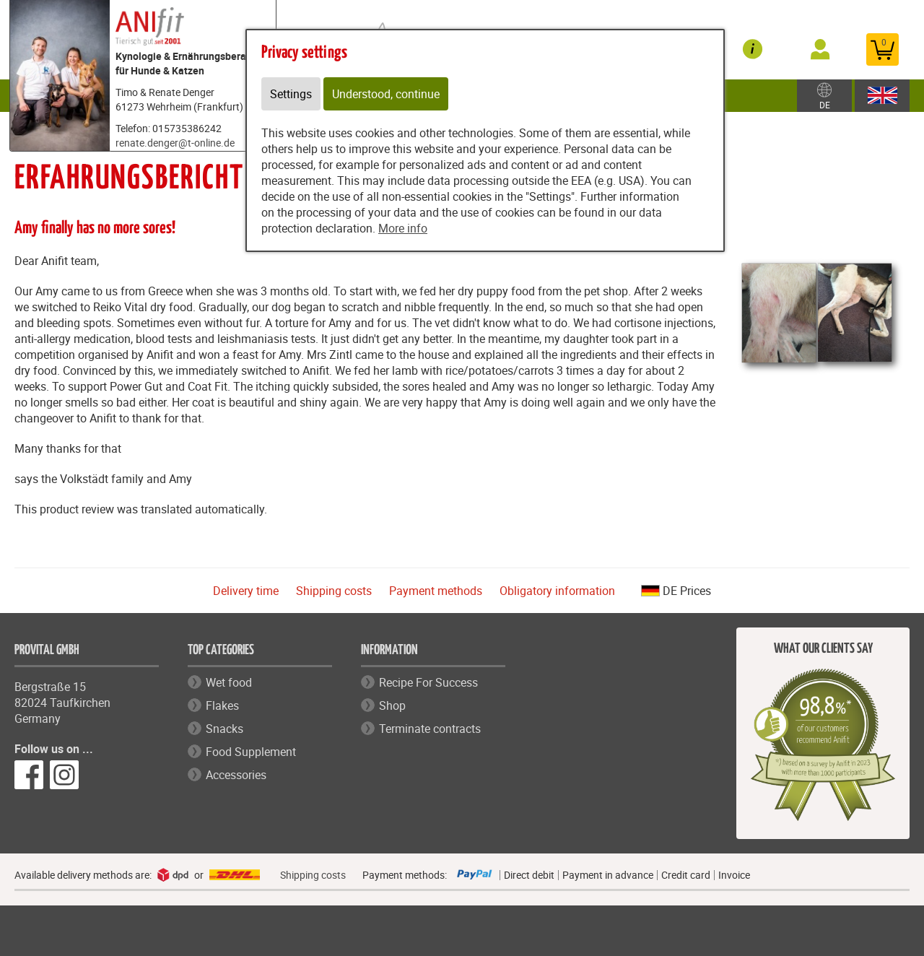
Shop (392, 705)
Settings (291, 94)
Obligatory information (557, 591)
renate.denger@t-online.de (175, 142)
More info (402, 228)
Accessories (236, 775)
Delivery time (246, 591)
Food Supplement (251, 752)
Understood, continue (386, 94)
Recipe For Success (428, 682)
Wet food (229, 682)
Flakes (222, 705)
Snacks (224, 728)
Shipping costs (334, 591)
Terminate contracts (430, 728)
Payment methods (435, 591)
